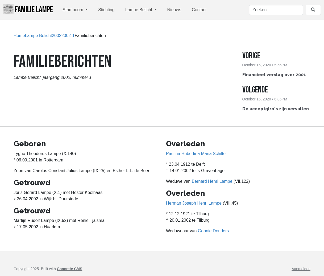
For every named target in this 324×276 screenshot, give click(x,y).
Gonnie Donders (213, 231)
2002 (56, 35)
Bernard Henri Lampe (212, 181)
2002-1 (68, 35)
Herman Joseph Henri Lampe (194, 203)
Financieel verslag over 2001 (274, 74)
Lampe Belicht (139, 9)
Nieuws (174, 9)
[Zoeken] (276, 10)
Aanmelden (301, 269)
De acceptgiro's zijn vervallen (275, 108)
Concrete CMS (69, 269)
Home (19, 35)
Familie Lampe (28, 9)
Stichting (106, 9)
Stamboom (73, 9)
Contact (199, 9)
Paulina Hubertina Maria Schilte (196, 153)
